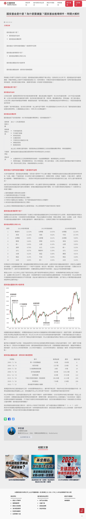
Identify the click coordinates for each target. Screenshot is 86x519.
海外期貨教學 (17, 508)
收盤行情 (42, 503)
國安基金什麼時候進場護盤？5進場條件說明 (21, 46)
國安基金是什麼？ (13, 32)
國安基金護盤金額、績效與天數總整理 (19, 69)
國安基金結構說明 (15, 39)
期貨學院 (27, 4)
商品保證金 (42, 508)
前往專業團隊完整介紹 (25, 437)
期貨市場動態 (50, 4)
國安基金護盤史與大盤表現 (16, 63)
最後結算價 (42, 506)
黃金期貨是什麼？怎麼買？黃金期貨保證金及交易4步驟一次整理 (43, 481)
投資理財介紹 (17, 514)
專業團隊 (59, 4)
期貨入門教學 (17, 500)
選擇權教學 (16, 503)
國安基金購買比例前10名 (17, 56)
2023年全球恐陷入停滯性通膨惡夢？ (69, 480)
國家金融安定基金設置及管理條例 (66, 174)
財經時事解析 (17, 511)
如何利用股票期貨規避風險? (17, 480)
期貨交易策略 (17, 506)
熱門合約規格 (43, 500)
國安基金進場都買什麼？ (15, 52)
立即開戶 (78, 4)
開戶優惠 (69, 4)
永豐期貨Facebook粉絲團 (64, 408)
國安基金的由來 (14, 36)
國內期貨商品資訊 (38, 4)
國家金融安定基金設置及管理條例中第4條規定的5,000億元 (30, 152)
